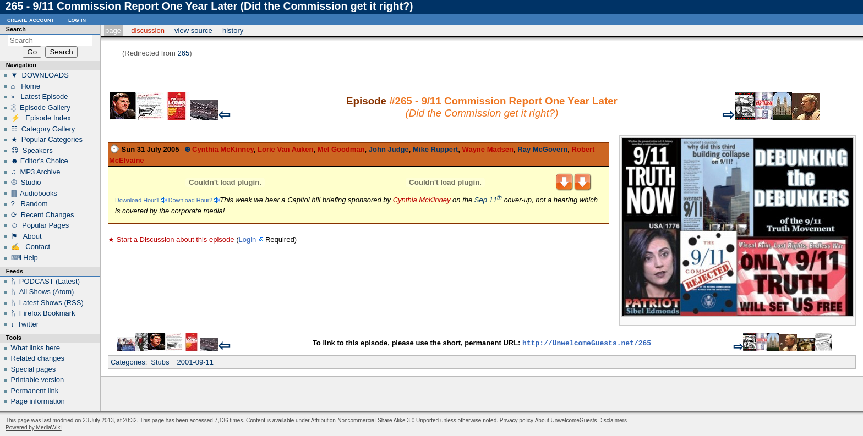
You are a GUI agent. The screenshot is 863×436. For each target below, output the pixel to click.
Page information (38, 401)
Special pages (33, 369)
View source (193, 30)
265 (183, 53)
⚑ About (26, 236)
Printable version (37, 380)
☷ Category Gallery (43, 129)
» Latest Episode (39, 96)
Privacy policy (516, 420)
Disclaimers (612, 420)
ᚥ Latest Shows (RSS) (47, 303)
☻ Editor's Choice (39, 161)
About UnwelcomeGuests (566, 420)
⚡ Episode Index (41, 118)
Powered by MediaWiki (34, 427)
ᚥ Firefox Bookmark (43, 313)
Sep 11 (488, 200)
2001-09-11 (195, 362)
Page (113, 30)
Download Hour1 (137, 200)
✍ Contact (31, 246)
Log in (77, 19)
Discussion (148, 30)
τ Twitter (25, 324)
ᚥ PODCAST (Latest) (45, 281)
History (232, 30)
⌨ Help (24, 257)
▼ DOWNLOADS (40, 75)
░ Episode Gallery (40, 107)
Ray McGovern (542, 149)
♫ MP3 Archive (36, 172)
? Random (29, 204)
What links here (36, 348)
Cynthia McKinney (223, 149)
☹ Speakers (32, 150)
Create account (30, 19)
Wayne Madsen (488, 149)
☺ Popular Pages (40, 225)
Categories (128, 362)
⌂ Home (25, 86)
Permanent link (35, 391)
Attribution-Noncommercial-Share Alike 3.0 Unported (375, 420)
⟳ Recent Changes (42, 215)
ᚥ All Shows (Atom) (42, 292)
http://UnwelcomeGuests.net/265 (586, 343)
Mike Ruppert (435, 149)
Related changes (38, 358)
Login (247, 239)
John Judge (389, 149)
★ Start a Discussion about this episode (171, 239)
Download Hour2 (190, 200)
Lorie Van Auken (285, 149)
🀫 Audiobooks (34, 193)
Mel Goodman (341, 149)
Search (16, 29)
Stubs (160, 362)
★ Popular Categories (47, 139)
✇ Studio (26, 182)
